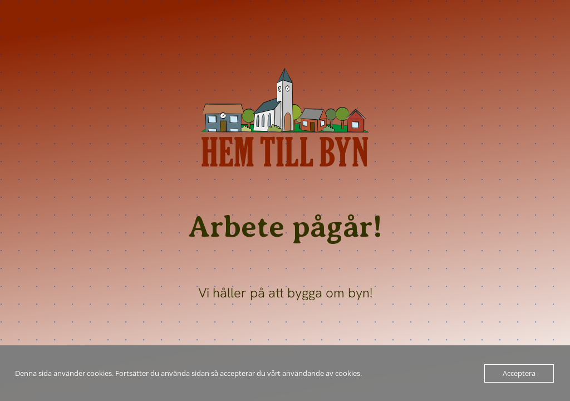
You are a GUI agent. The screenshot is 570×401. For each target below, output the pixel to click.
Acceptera (519, 373)
